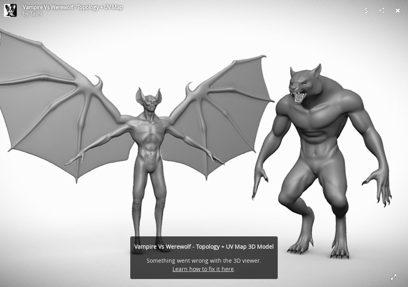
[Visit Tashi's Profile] (10, 10)
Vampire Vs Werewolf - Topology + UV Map (73, 7)
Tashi (36, 13)
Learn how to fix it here (203, 269)
